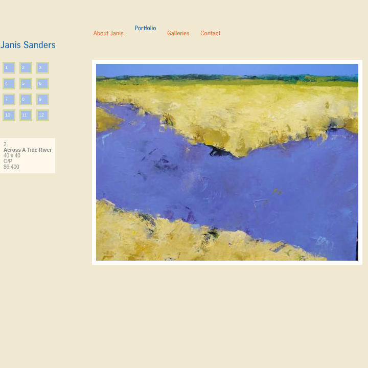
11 (24, 115)
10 (7, 115)
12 (41, 115)
